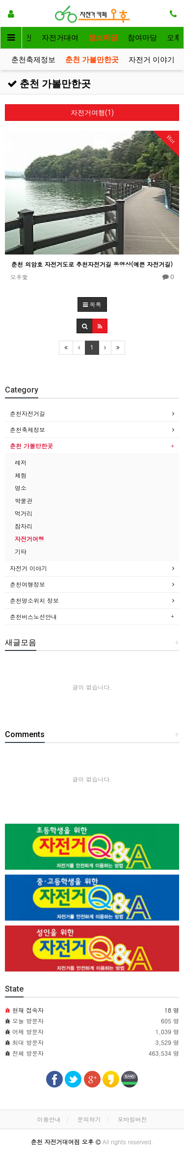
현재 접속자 (28, 1010)
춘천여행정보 (27, 584)
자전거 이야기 (152, 59)
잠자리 (23, 526)
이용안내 (48, 1119)
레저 (20, 462)
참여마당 (142, 37)
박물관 (23, 500)
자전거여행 (29, 538)
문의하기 (89, 1119)
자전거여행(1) (92, 112)
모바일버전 (132, 1119)
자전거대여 (60, 37)
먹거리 (23, 513)
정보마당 (103, 37)
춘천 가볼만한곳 (92, 59)
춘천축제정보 (33, 59)
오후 (174, 37)
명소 (20, 488)
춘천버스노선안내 (33, 616)
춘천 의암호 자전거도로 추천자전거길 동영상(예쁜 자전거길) (92, 264)
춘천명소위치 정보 (34, 600)
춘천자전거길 (27, 413)
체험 (20, 475)
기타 (20, 551)
